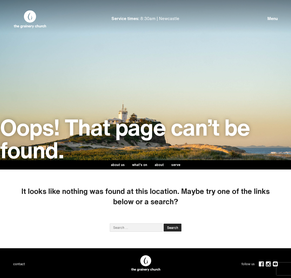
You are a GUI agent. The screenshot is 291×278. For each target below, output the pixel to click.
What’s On (139, 164)
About (159, 164)
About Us (118, 164)
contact (19, 264)
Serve (175, 164)
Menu (272, 18)
